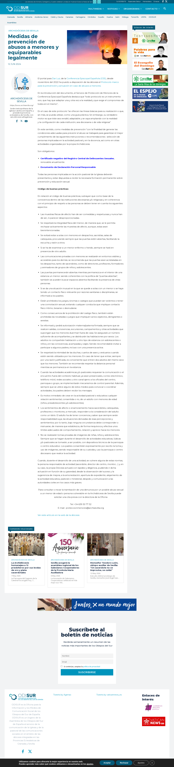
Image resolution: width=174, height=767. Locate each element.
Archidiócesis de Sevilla (23, 31)
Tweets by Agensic (62, 695)
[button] (164, 8)
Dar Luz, (56, 78)
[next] (99, 1)
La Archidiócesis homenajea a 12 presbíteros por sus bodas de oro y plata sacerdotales (26, 567)
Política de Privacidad (102, 763)
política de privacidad (91, 666)
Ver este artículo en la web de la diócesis (58, 515)
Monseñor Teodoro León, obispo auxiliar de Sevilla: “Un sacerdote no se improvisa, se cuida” (104, 566)
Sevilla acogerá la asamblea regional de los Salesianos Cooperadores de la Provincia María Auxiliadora (65, 567)
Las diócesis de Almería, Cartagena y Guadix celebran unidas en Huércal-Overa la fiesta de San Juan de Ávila (63, 2)
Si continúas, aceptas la (80, 666)
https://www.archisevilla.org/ (21, 105)
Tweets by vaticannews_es (109, 695)
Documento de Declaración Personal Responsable (68, 167)
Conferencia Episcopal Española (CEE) (86, 78)
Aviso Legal (119, 763)
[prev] (94, 1)
